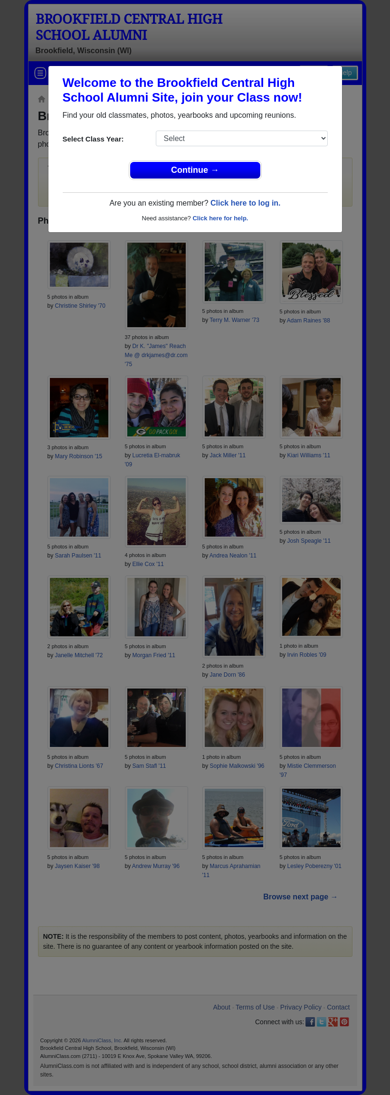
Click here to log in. (245, 203)
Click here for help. (220, 218)
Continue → (195, 170)
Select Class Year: (93, 139)
